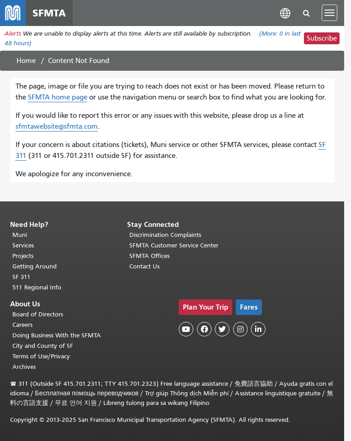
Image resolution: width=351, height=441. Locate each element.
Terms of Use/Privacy (41, 356)
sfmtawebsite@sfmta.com (57, 126)
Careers (22, 325)
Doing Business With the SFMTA (56, 335)
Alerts (13, 33)
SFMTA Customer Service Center (173, 245)
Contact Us (144, 266)
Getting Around (34, 266)
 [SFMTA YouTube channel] (186, 329)
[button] (285, 12)
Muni (19, 235)
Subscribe (322, 38)
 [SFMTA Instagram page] (240, 329)
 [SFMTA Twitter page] (222, 329)
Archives (24, 367)
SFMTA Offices (149, 256)
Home (26, 61)
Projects (22, 256)
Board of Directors (37, 314)
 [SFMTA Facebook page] (204, 329)
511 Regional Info (36, 287)
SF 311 (21, 277)
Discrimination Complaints (165, 235)
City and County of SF (42, 346)
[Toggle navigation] (329, 13)
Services (23, 245)
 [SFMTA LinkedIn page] (258, 329)
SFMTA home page (57, 97)
